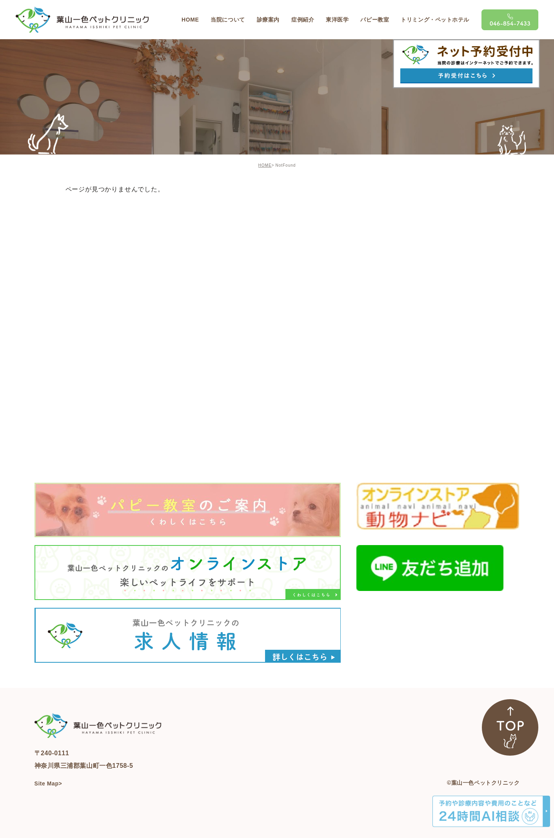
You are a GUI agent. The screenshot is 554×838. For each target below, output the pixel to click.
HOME (265, 165)
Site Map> (48, 783)
